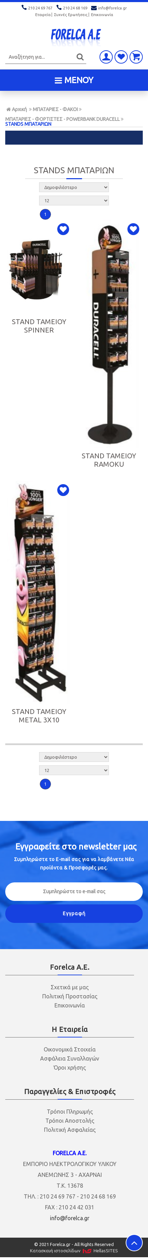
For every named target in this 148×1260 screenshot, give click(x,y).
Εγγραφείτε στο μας (75, 846)
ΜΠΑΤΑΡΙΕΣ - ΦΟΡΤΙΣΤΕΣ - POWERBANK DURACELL (62, 119)
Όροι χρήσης (70, 1067)
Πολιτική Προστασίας (69, 996)
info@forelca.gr (109, 8)
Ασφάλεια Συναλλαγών (69, 1058)
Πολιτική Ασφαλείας (70, 1130)
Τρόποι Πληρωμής (70, 1111)
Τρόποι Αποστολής (69, 1120)
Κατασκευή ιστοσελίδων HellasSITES (74, 1250)
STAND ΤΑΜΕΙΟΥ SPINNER (39, 326)
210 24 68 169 (72, 8)
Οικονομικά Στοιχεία (70, 1049)
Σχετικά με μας (70, 987)
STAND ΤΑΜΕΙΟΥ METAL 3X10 (39, 715)
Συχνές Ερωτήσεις (71, 15)
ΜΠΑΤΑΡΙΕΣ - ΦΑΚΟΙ (55, 109)
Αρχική (16, 109)
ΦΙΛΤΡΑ (74, 138)
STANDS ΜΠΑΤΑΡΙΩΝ (28, 124)
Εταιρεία (43, 15)
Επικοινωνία (102, 15)
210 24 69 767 (37, 8)
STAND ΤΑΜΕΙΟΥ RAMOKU (109, 460)
